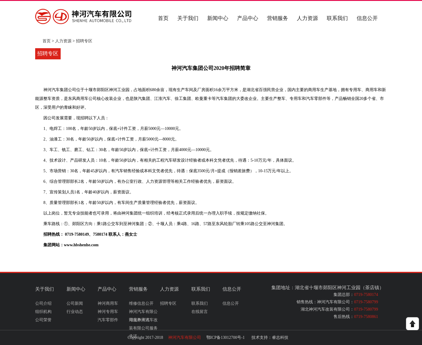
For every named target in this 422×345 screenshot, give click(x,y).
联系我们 (337, 18)
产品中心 (247, 18)
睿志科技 (280, 337)
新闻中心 (217, 18)
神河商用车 (108, 303)
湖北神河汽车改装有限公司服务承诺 (143, 328)
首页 (163, 18)
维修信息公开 (141, 303)
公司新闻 (75, 303)
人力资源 (307, 18)
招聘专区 (84, 41)
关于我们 (187, 18)
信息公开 (367, 18)
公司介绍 (43, 303)
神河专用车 (108, 311)
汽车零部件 (108, 320)
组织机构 (43, 311)
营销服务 (277, 18)
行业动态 (75, 311)
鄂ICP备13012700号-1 (225, 337)
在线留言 (199, 311)
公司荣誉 (43, 320)
